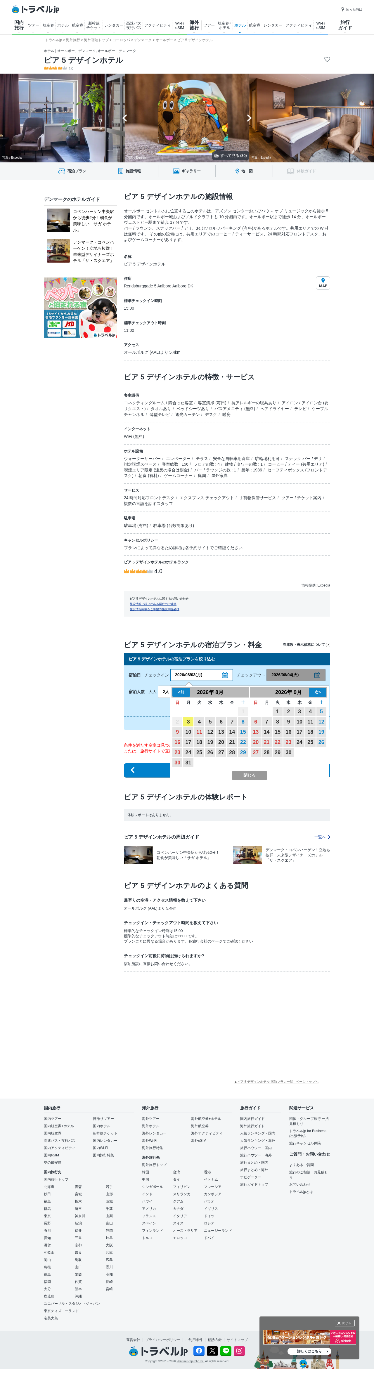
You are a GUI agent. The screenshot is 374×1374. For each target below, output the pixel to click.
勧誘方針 (215, 1340)
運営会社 (133, 1340)
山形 (109, 1194)
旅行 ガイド (345, 25)
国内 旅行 (19, 25)
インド (147, 1194)
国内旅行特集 (103, 1155)
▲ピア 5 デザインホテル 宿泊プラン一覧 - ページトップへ (276, 1081)
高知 (109, 1274)
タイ (176, 1179)
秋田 (47, 1194)
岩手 (109, 1187)
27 (221, 752)
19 (210, 742)
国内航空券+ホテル (59, 1126)
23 (177, 752)
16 (177, 742)
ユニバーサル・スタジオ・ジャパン (72, 1304)
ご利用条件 (194, 1340)
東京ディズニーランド (61, 1311)
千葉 (109, 1209)
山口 (78, 1267)
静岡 (109, 1231)
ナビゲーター (250, 1177)
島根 (47, 1267)
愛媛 (78, 1274)
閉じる (346, 1323)
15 (243, 732)
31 (188, 763)
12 (210, 732)
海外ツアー (151, 1119)
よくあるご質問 (301, 1165)
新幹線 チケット (93, 25)
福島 (47, 1201)
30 (177, 763)
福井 (78, 1231)
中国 (145, 1179)
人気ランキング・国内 (257, 1133)
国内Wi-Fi (100, 1148)
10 (188, 732)
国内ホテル (101, 1126)
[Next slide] (249, 118)
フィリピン (182, 1187)
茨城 (109, 1201)
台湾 (176, 1172)
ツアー (33, 25)
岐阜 (109, 1238)
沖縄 (78, 1296)
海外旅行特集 (152, 1148)
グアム (178, 1201)
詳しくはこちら (309, 1351)
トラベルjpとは (301, 1192)
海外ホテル (151, 1126)
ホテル (63, 25)
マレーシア (212, 1187)
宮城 (78, 1194)
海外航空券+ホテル (206, 1119)
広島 (109, 1260)
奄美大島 (51, 1318)
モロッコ (180, 1238)
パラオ (209, 1201)
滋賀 (47, 1245)
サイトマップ (237, 1340)
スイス (178, 1223)
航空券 (48, 25)
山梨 (109, 1216)
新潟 (78, 1223)
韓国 (145, 1172)
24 (188, 752)
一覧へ (322, 837)
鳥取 (78, 1260)
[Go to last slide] (124, 118)
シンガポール (152, 1187)
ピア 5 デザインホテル (83, 60)
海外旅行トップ (154, 1165)
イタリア (180, 1216)
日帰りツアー (103, 1119)
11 (199, 732)
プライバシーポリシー (162, 1340)
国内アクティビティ (59, 1148)
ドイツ (209, 1216)
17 (188, 742)
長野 (47, 1223)
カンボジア (212, 1194)
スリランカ (182, 1194)
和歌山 (49, 1252)
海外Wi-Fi (149, 1141)
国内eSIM (51, 1155)
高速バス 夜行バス (133, 25)
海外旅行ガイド (252, 1126)
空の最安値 (52, 1162)
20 (221, 742)
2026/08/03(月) (188, 674)
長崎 (109, 1282)
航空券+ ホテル (224, 25)
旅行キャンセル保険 (305, 1143)
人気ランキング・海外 (257, 1141)
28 (232, 752)
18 (199, 742)
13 (221, 732)
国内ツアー (52, 1119)
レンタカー (113, 25)
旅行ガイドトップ (254, 1184)
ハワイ (147, 1201)
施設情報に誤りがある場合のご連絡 (153, 604)
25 (199, 752)
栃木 (78, 1201)
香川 (109, 1267)
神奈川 (80, 1216)
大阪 (109, 1245)
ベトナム (211, 1179)
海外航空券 (200, 1126)
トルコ (147, 1238)
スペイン (149, 1223)
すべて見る (230, 155)
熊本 (78, 1289)
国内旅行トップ (56, 1179)
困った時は (351, 9)
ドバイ (209, 1238)
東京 (47, 1216)
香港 (207, 1172)
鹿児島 (49, 1296)
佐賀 (78, 1282)
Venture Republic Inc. (191, 1361)
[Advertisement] (160, 1019)
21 (232, 742)
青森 (78, 1187)
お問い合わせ (299, 1184)
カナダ (178, 1209)
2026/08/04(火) (285, 674)
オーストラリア (185, 1231)
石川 (47, 1231)
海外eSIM (198, 1141)
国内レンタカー (105, 1141)
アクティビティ (157, 25)
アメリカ (149, 1209)
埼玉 (78, 1209)
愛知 (47, 1238)
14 (232, 732)
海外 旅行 (194, 25)
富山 (109, 1223)
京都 (78, 1245)
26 (210, 752)
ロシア (209, 1223)
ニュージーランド (218, 1231)
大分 (47, 1289)
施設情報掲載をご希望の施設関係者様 (154, 609)
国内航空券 (52, 1133)
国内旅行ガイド (252, 1119)
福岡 (47, 1282)
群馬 (47, 1209)
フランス (149, 1216)
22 (243, 742)
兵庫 (109, 1252)
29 (243, 752)
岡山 (47, 1260)
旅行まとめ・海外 (254, 1170)
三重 (78, 1238)
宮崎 (109, 1289)
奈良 (78, 1252)
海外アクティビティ (207, 1133)
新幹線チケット (105, 1133)
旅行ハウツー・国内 (256, 1148)
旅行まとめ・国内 (254, 1162)
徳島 (47, 1274)
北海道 (49, 1187)
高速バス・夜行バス (59, 1141)
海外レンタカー (154, 1133)
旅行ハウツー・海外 (256, 1155)
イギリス (211, 1209)
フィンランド (152, 1231)
